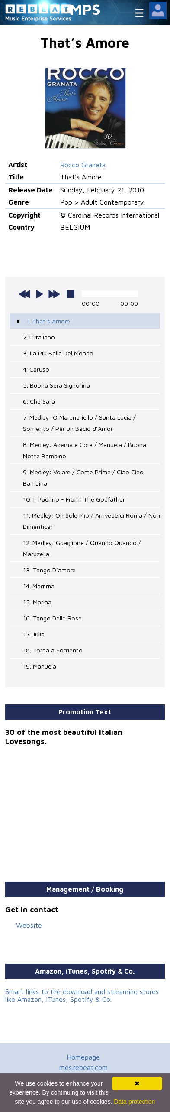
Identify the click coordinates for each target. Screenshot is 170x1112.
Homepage (83, 1057)
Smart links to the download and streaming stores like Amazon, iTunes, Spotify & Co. (82, 995)
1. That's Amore (48, 321)
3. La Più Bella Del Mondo (58, 353)
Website (29, 925)
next (54, 294)
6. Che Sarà (39, 401)
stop (70, 294)
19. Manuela (39, 666)
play (39, 294)
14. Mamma (39, 586)
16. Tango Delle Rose (52, 618)
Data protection (134, 1101)
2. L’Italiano (39, 337)
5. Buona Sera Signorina (56, 385)
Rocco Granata (83, 165)
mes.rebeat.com (83, 1067)
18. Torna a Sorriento (53, 650)
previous (25, 294)
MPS (85, 9)
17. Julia (34, 634)
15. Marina (37, 602)
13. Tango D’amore (49, 570)
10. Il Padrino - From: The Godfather (74, 499)
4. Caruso (36, 369)
